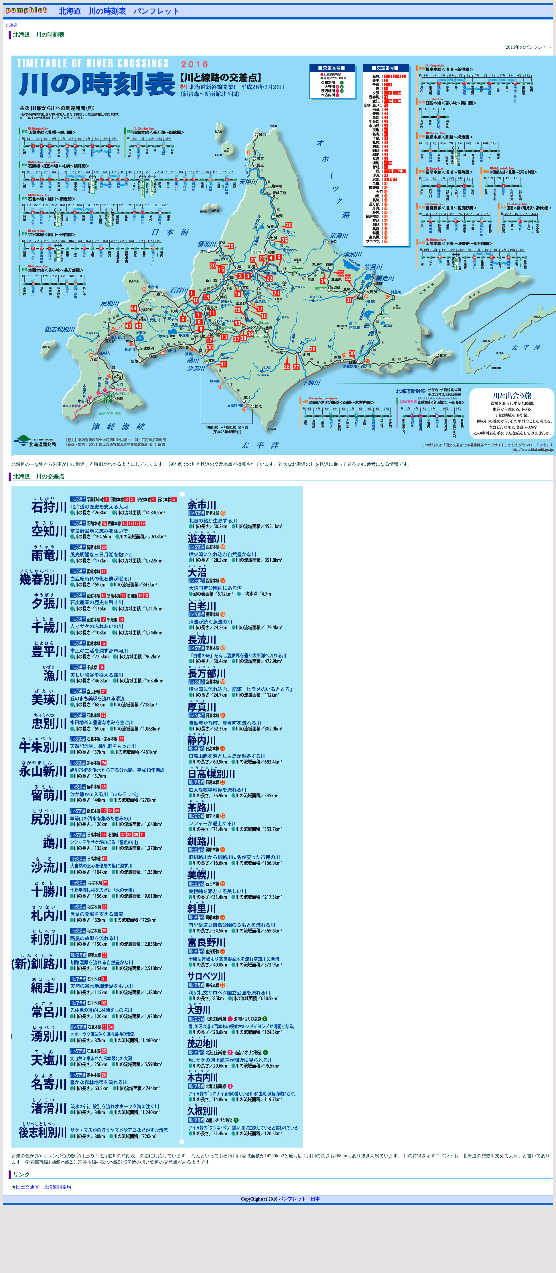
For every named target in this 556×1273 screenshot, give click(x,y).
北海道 (12, 25)
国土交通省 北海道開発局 (43, 1187)
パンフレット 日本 (299, 1199)
